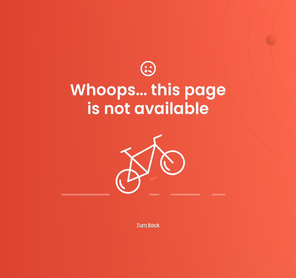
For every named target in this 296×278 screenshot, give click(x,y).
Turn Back (148, 225)
